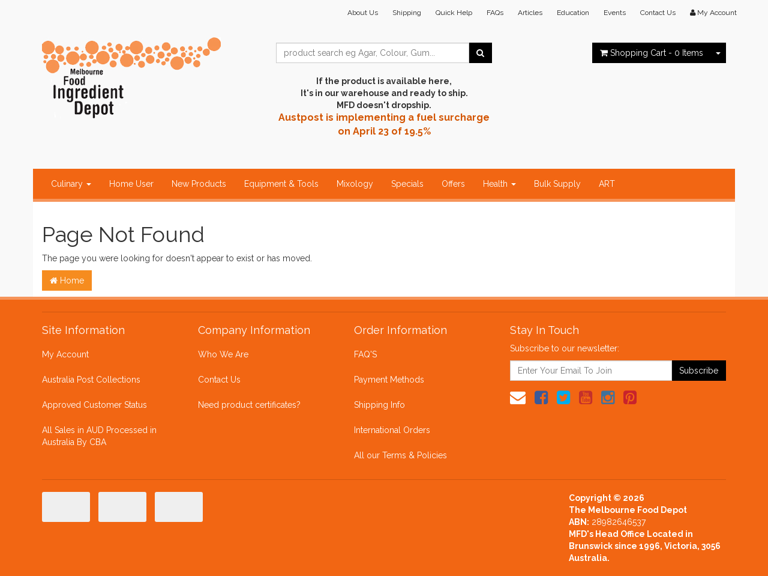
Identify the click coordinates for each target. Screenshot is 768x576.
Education (573, 12)
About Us (362, 12)
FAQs (495, 12)
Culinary (71, 184)
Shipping (406, 12)
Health (499, 184)
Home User (131, 184)
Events (615, 12)
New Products (199, 184)
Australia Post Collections (91, 379)
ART (607, 184)
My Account (65, 354)
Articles (530, 12)
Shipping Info (379, 405)
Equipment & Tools (281, 184)
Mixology (355, 184)
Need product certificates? (249, 405)
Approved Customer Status (94, 405)
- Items (651, 53)
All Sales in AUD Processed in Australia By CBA (99, 436)
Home (67, 280)
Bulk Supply (557, 184)
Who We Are (223, 354)
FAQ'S (365, 354)
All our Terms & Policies (400, 455)
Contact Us (658, 12)
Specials (407, 184)
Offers (453, 184)
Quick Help (454, 12)
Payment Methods (389, 379)
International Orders (392, 430)
